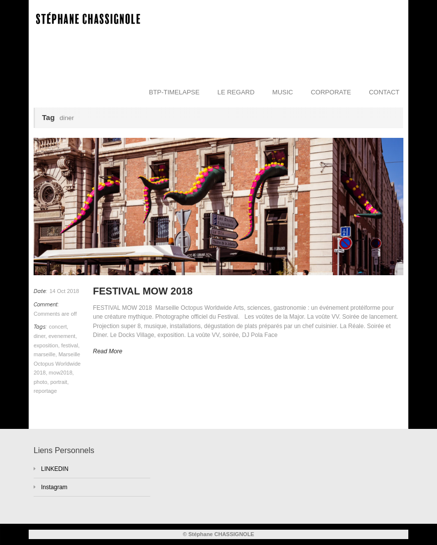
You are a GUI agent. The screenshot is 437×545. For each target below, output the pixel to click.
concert (58, 327)
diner (39, 336)
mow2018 (61, 373)
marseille (44, 354)
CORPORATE (331, 92)
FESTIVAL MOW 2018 (144, 291)
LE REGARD (236, 92)
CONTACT (384, 92)
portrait (58, 382)
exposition (46, 345)
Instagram (54, 487)
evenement (61, 336)
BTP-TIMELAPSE (174, 92)
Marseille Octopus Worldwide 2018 (57, 363)
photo (40, 382)
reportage (45, 391)
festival (69, 345)
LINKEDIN (54, 468)
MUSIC (282, 92)
